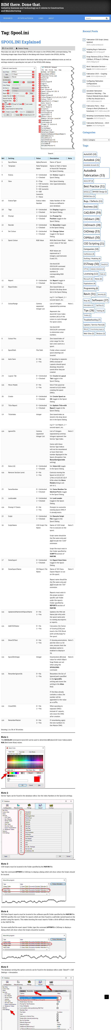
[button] (5, 158)
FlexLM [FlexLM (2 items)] (104, 264)
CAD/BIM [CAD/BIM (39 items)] (92, 213)
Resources (7, 18)
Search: (50, 153)
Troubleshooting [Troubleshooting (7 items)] (92, 319)
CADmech (15, 998)
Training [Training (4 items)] (100, 311)
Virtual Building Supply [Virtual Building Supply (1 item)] (97, 329)
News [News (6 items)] (98, 279)
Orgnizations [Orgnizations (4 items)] (89, 283)
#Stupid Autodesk (25, 18)
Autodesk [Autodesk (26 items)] (92, 160)
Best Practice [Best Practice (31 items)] (94, 186)
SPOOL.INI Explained (23, 42)
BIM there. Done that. (23, 4)
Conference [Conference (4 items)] (89, 254)
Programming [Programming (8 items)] (91, 288)
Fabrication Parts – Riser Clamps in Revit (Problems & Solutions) (97, 108)
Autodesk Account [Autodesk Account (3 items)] (91, 165)
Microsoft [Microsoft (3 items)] (88, 279)
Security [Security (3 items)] (101, 294)
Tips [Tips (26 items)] (89, 310)
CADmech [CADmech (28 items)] (92, 225)
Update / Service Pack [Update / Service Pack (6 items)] (94, 324)
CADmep (23, 998)
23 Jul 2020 (7, 48)
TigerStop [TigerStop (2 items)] (99, 305)
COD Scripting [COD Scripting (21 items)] (94, 243)
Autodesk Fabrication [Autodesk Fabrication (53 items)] (94, 172)
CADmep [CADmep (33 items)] (92, 231)
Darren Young (22, 48)
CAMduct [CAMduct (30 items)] (92, 237)
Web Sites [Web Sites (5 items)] (89, 333)
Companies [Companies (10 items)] (91, 249)
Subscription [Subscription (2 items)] (88, 305)
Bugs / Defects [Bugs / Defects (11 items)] (93, 201)
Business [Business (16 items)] (90, 206)
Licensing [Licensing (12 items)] (91, 273)
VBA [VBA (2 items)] (86, 329)
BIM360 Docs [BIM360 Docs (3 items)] (89, 196)
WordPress (13, 1026)
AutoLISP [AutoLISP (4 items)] (88, 181)
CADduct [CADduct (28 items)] (91, 219)
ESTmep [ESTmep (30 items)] (91, 264)
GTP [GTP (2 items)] (86, 269)
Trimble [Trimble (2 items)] (87, 315)
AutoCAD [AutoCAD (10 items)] (90, 154)
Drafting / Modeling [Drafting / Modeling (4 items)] (92, 258)
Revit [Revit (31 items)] (89, 294)
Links (41, 18)
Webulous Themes (37, 1026)
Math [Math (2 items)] (102, 274)
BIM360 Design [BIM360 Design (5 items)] (100, 192)
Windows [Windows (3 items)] (100, 334)
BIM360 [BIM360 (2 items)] (87, 192)
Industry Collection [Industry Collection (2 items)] (97, 269)
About (51, 18)
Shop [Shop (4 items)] (87, 300)
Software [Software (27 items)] (100, 300)
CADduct (8, 998)
